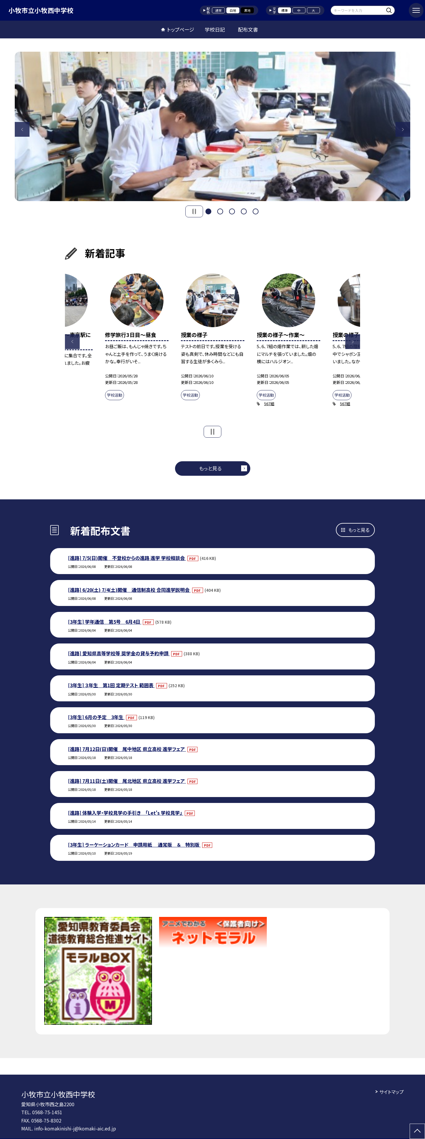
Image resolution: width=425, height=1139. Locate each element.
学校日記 (215, 29)
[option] (212, 126)
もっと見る (210, 468)
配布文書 (248, 29)
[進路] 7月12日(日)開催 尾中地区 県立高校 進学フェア (127, 748)
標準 (284, 10)
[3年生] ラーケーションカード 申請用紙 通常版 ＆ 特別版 (134, 844)
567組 (269, 403)
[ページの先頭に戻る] (417, 1131)
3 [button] (232, 211)
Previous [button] (22, 129)
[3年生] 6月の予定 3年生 (96, 717)
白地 (233, 10)
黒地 (247, 10)
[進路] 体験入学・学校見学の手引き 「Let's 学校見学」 (125, 812)
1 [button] (208, 211)
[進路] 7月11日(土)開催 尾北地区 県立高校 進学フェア (127, 780)
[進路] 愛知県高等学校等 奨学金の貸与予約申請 (119, 653)
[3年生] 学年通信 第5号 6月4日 (104, 621)
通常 (218, 10)
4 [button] (244, 211)
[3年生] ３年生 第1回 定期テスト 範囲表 (111, 685)
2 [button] (220, 211)
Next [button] (402, 129)
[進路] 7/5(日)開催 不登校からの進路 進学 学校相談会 (127, 557)
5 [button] (256, 211)
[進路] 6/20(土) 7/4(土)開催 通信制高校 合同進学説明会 (129, 589)
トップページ (180, 29)
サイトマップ (391, 1091)
